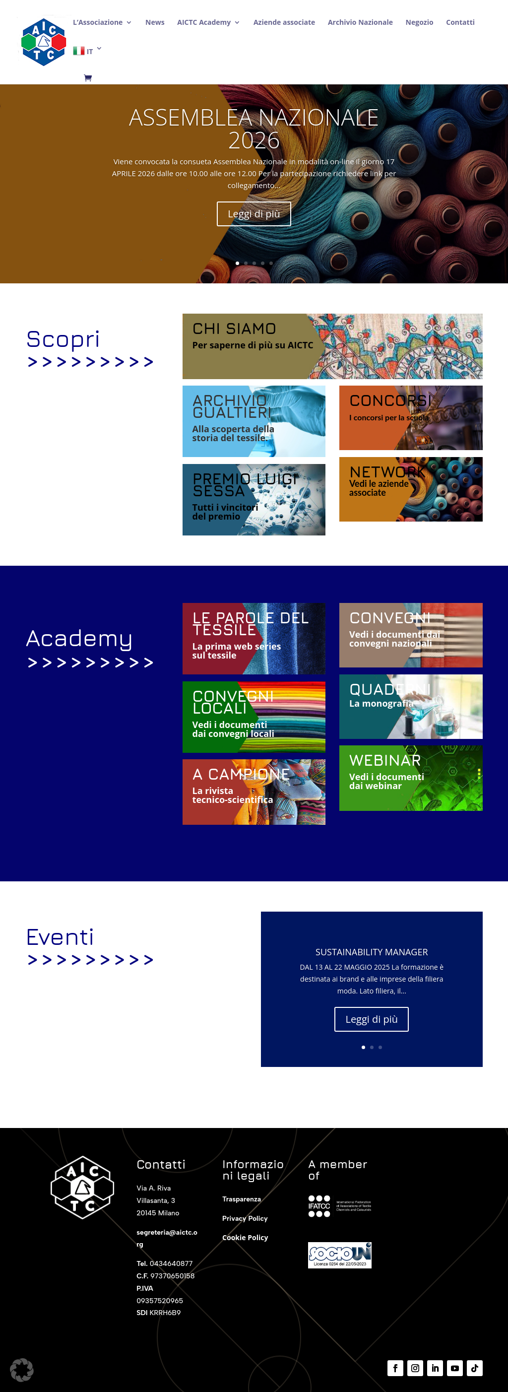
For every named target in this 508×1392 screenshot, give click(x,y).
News (155, 23)
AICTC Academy (204, 23)
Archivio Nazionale (360, 23)
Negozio (420, 23)
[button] (22, 1370)
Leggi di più (254, 216)
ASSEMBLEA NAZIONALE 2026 (254, 131)
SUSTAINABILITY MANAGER (372, 954)
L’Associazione (98, 23)
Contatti (460, 23)
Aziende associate (284, 23)
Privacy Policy (245, 1218)
